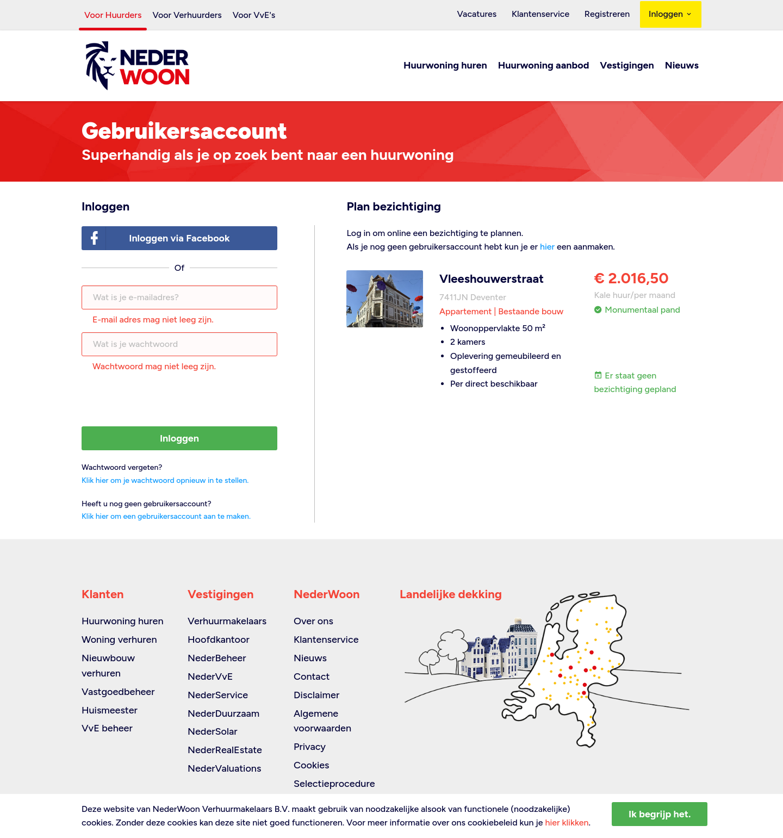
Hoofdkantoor (219, 639)
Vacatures (487, 15)
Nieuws (682, 66)
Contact (312, 676)
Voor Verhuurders (186, 15)
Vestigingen (627, 66)
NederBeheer (217, 658)
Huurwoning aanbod (543, 66)
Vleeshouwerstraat (491, 279)
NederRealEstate (225, 750)
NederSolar (213, 731)
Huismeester (110, 710)
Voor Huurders (112, 15)
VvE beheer (107, 728)
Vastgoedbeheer (118, 692)
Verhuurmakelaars (227, 621)
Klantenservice (546, 15)
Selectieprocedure (334, 784)
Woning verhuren (119, 639)
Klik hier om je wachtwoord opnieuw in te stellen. (165, 481)
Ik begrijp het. (660, 814)
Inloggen (671, 15)
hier (547, 248)
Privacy (310, 747)
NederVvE (210, 676)
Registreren (609, 15)
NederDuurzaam (223, 713)
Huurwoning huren (445, 66)
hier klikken (566, 822)
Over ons (313, 621)
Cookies (311, 765)
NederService (218, 695)
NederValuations (224, 768)
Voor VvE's (254, 15)
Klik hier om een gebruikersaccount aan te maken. (166, 517)
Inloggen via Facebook (156, 239)
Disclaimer (316, 695)
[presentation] (179, 401)
